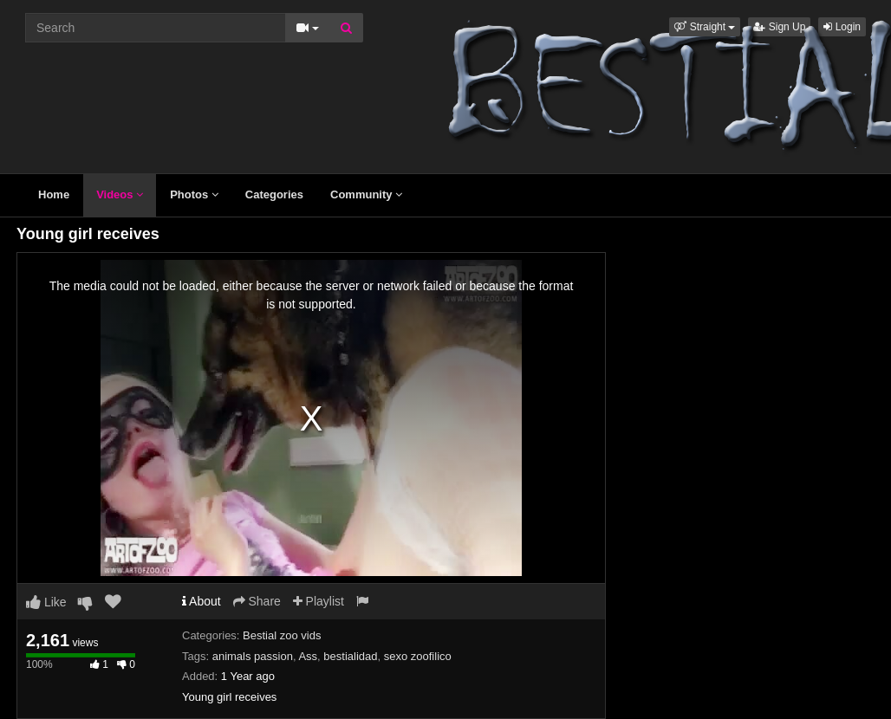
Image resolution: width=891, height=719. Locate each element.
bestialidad (350, 656)
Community (366, 194)
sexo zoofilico (418, 656)
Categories (274, 194)
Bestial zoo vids (282, 635)
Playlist (318, 601)
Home (53, 194)
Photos (194, 194)
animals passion (252, 656)
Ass (307, 656)
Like (46, 602)
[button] (704, 26)
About (201, 601)
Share (257, 601)
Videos (119, 194)
